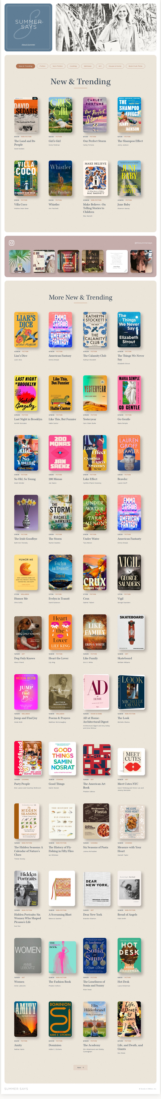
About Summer (28, 45)
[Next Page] (80, 1072)
